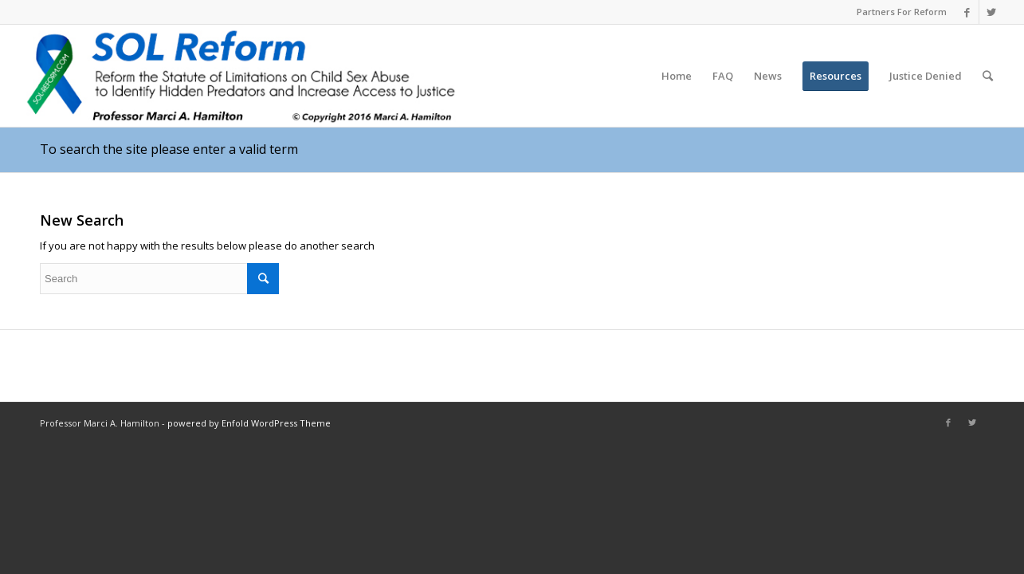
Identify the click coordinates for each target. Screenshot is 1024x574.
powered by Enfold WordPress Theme (249, 423)
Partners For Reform (902, 12)
